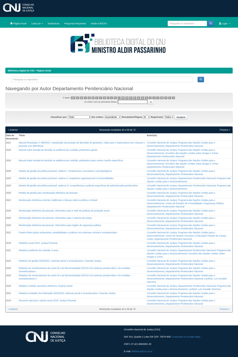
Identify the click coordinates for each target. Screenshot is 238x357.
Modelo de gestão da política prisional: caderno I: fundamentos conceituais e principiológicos (65, 171)
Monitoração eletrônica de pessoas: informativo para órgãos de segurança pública (60, 225)
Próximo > (225, 130)
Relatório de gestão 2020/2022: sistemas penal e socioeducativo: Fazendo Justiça (60, 261)
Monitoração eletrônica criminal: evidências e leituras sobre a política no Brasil (58, 200)
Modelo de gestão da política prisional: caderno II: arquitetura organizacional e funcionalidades (66, 178)
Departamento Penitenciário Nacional (184, 146)
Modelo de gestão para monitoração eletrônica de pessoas (48, 193)
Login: (224, 23)
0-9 (73, 98)
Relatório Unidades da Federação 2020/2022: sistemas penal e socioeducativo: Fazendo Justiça (67, 293)
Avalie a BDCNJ (99, 23)
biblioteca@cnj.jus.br (141, 351)
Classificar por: (59, 117)
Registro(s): (157, 117)
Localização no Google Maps (185, 336)
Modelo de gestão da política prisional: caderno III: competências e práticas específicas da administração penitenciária (78, 185)
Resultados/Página (132, 117)
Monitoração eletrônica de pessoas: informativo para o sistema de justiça (55, 218)
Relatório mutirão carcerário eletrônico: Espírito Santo (46, 286)
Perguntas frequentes (75, 23)
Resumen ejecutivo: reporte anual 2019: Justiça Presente (47, 300)
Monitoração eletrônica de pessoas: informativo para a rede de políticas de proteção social (64, 210)
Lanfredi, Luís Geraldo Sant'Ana (205, 289)
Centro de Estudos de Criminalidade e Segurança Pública (194, 203)
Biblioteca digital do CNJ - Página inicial (29, 70)
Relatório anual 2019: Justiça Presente (38, 243)
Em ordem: (97, 117)
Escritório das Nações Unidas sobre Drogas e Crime (191, 153)
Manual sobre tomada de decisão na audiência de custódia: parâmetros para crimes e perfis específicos (71, 160)
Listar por (37, 23)
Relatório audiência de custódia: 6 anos (38, 250)
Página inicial (18, 23)
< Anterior (13, 130)
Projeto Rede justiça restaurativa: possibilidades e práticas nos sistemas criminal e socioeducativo (68, 232)
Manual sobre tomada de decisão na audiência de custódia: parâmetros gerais (58, 150)
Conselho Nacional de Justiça (162, 142)
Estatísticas (54, 23)
